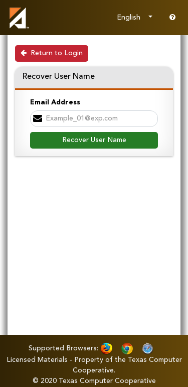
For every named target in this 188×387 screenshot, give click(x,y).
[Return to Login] (51, 53)
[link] (17, 18)
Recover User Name (94, 140)
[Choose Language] (134, 18)
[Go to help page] (172, 18)
